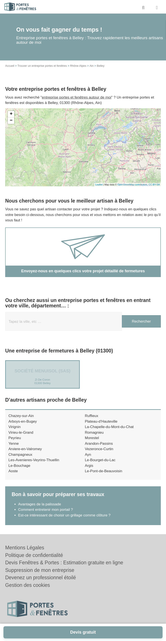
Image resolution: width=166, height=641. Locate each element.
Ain (91, 65)
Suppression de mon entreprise (39, 570)
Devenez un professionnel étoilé (40, 577)
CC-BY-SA (154, 184)
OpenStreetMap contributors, (132, 184)
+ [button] (11, 114)
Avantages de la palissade (39, 504)
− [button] (11, 120)
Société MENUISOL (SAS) (42, 370)
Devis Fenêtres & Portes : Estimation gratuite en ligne (64, 562)
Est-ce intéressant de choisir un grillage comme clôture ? (64, 515)
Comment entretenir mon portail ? (45, 510)
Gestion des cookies (27, 585)
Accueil (9, 65)
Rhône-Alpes (78, 65)
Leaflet (98, 184)
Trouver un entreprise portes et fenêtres (42, 65)
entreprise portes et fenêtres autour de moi (76, 97)
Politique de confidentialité (34, 555)
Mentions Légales (24, 547)
